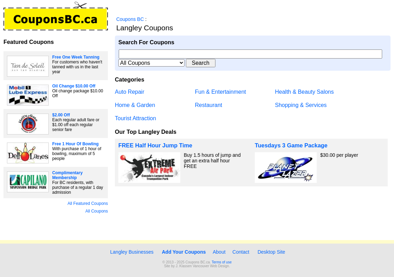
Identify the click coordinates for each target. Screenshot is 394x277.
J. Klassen (184, 266)
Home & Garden (135, 105)
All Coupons (96, 211)
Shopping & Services (301, 105)
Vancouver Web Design (211, 266)
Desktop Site (271, 252)
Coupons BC (130, 19)
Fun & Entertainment (220, 92)
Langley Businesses (131, 252)
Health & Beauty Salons (304, 92)
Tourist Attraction (135, 118)
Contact (241, 252)
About (219, 252)
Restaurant (208, 105)
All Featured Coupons (88, 203)
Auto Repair (129, 92)
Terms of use (221, 262)
